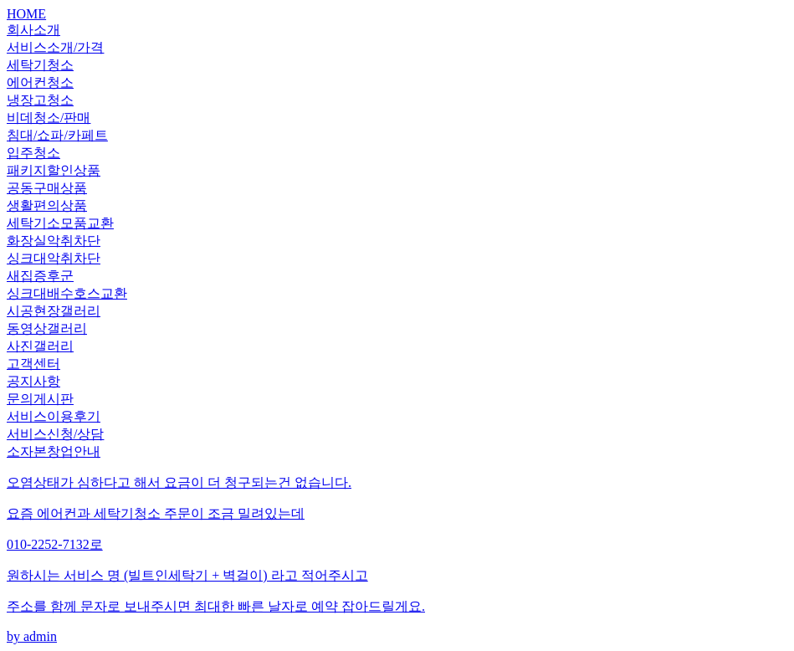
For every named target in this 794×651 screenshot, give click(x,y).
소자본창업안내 (53, 451)
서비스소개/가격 (55, 47)
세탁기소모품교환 (60, 223)
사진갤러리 (40, 346)
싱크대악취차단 (53, 258)
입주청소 (33, 153)
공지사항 (33, 381)
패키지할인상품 (53, 170)
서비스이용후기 (53, 416)
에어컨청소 (40, 82)
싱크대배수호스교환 (67, 293)
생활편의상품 (47, 205)
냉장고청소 (40, 100)
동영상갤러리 (47, 328)
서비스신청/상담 (55, 434)
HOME (26, 14)
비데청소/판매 (48, 117)
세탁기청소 (40, 65)
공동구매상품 (47, 188)
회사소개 (33, 30)
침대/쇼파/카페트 (57, 135)
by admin (397, 558)
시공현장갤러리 (53, 311)
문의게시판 (40, 399)
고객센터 (33, 363)
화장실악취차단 (53, 240)
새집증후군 (40, 276)
